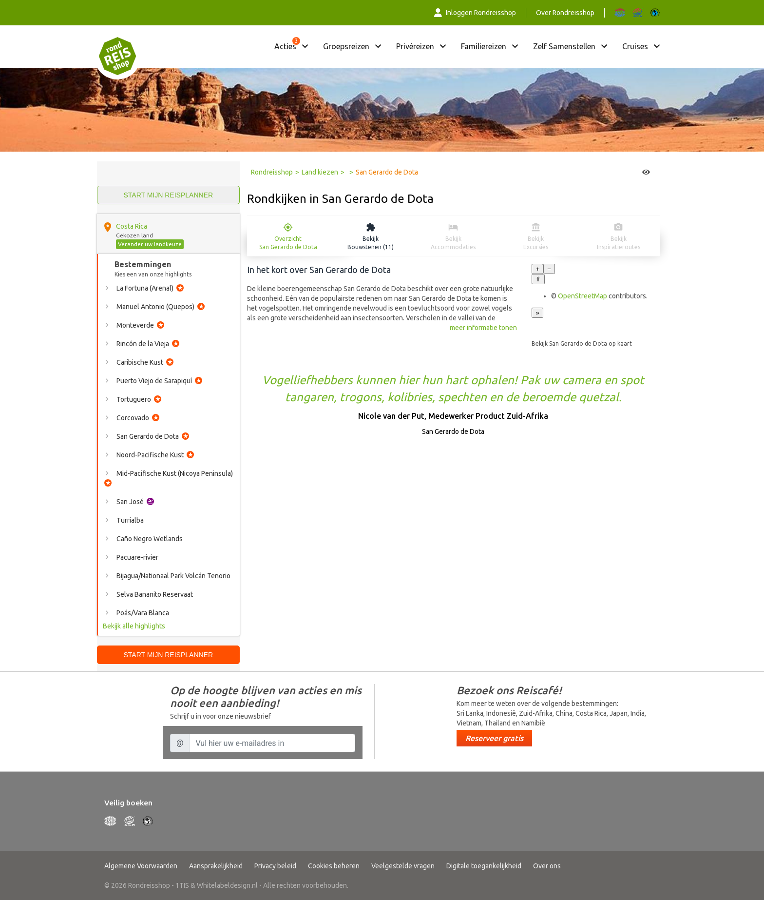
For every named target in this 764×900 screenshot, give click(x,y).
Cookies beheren (334, 866)
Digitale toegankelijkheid (483, 866)
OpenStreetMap (582, 296)
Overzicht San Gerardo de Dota (288, 242)
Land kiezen (320, 172)
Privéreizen (415, 46)
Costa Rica (131, 226)
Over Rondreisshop (565, 13)
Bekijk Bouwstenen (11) (370, 242)
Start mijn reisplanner (168, 195)
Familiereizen (483, 46)
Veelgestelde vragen (403, 866)
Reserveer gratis (494, 738)
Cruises (635, 46)
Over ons (547, 866)
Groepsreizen (346, 46)
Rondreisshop (272, 172)
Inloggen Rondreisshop (475, 12)
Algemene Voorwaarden (140, 866)
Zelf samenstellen (564, 46)
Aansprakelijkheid (216, 866)
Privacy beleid (275, 866)
